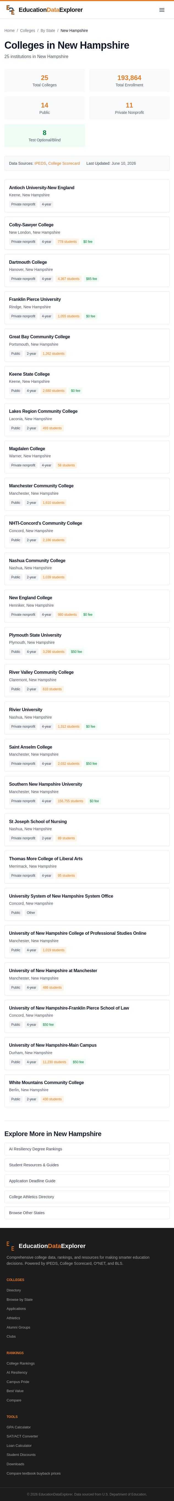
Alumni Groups (18, 1327)
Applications (16, 1309)
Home (9, 30)
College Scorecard (64, 163)
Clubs (11, 1336)
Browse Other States (27, 1213)
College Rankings (21, 1363)
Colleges (27, 30)
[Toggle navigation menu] (161, 9)
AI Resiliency (17, 1372)
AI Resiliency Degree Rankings (35, 1149)
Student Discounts (21, 1455)
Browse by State (20, 1299)
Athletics (13, 1318)
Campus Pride (18, 1382)
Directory (14, 1290)
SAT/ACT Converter (22, 1436)
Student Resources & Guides (34, 1165)
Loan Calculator (19, 1446)
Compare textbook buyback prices (34, 1473)
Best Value (15, 1391)
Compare (14, 1400)
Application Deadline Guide (32, 1181)
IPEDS (40, 163)
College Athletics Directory (31, 1197)
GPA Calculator (19, 1427)
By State (48, 30)
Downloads (15, 1464)
